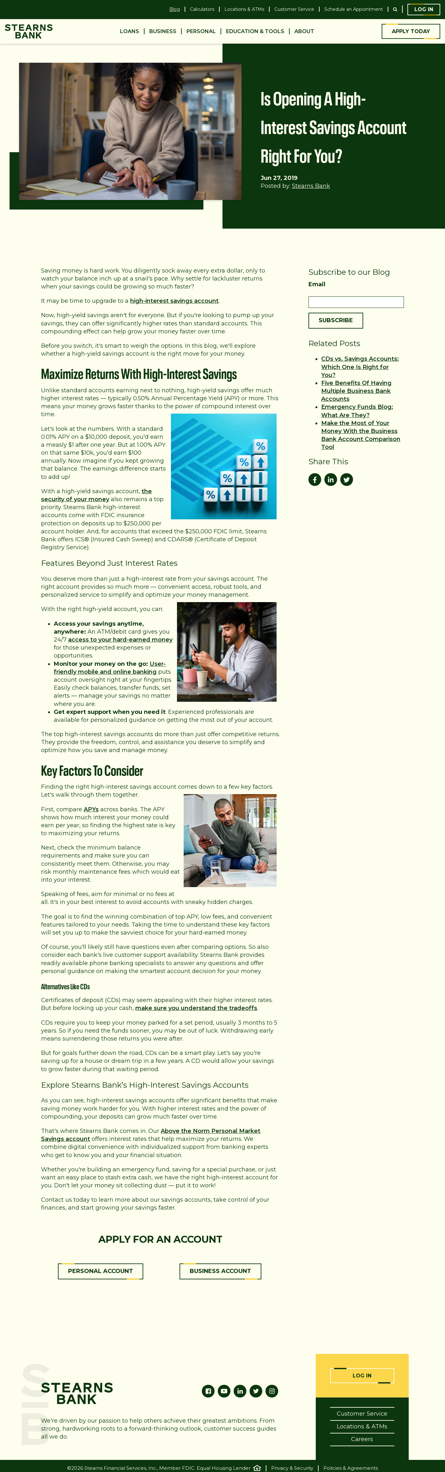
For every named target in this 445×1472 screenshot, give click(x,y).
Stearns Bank (311, 185)
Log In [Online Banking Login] (362, 1376)
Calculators (202, 9)
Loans (129, 31)
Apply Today (411, 31)
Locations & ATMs (244, 9)
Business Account (220, 1271)
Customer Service (294, 9)
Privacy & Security (292, 1468)
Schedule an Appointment (353, 9)
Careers (362, 1438)
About (304, 31)
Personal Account (100, 1271)
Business (162, 31)
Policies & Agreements (350, 1468)
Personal (201, 31)
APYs (91, 809)
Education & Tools (255, 31)
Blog (174, 9)
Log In (423, 9)
